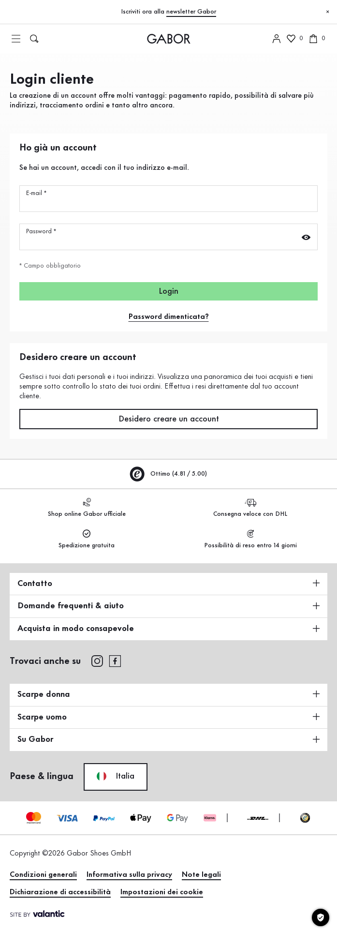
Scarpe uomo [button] (168, 717)
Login (168, 291)
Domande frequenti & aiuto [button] (168, 606)
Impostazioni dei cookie (161, 892)
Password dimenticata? (169, 317)
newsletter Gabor (191, 12)
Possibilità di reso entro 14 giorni (250, 539)
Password (41, 231)
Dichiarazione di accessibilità (60, 892)
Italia (115, 776)
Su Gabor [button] (168, 739)
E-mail (36, 193)
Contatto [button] (168, 583)
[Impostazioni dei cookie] (320, 917)
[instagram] (97, 660)
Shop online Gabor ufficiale (87, 508)
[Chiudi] (327, 12)
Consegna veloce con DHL (250, 508)
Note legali (201, 875)
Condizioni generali (43, 875)
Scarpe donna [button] (168, 694)
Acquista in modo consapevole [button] (168, 628)
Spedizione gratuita (87, 539)
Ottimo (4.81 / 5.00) (168, 473)
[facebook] (115, 660)
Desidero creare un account (168, 419)
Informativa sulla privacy (129, 875)
